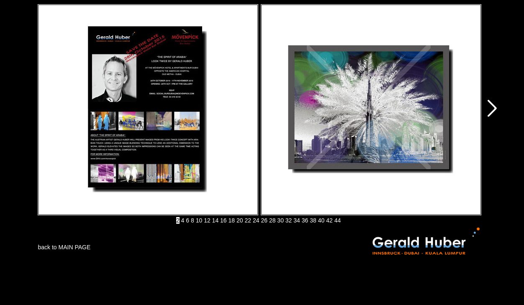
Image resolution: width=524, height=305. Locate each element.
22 (247, 220)
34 (296, 220)
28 (272, 220)
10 (199, 220)
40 (321, 220)
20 (239, 220)
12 (207, 220)
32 (288, 220)
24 (256, 220)
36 (305, 220)
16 (223, 220)
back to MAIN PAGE (64, 247)
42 (329, 220)
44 (337, 220)
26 (264, 220)
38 (313, 220)
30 (280, 220)
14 (215, 220)
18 (232, 220)
